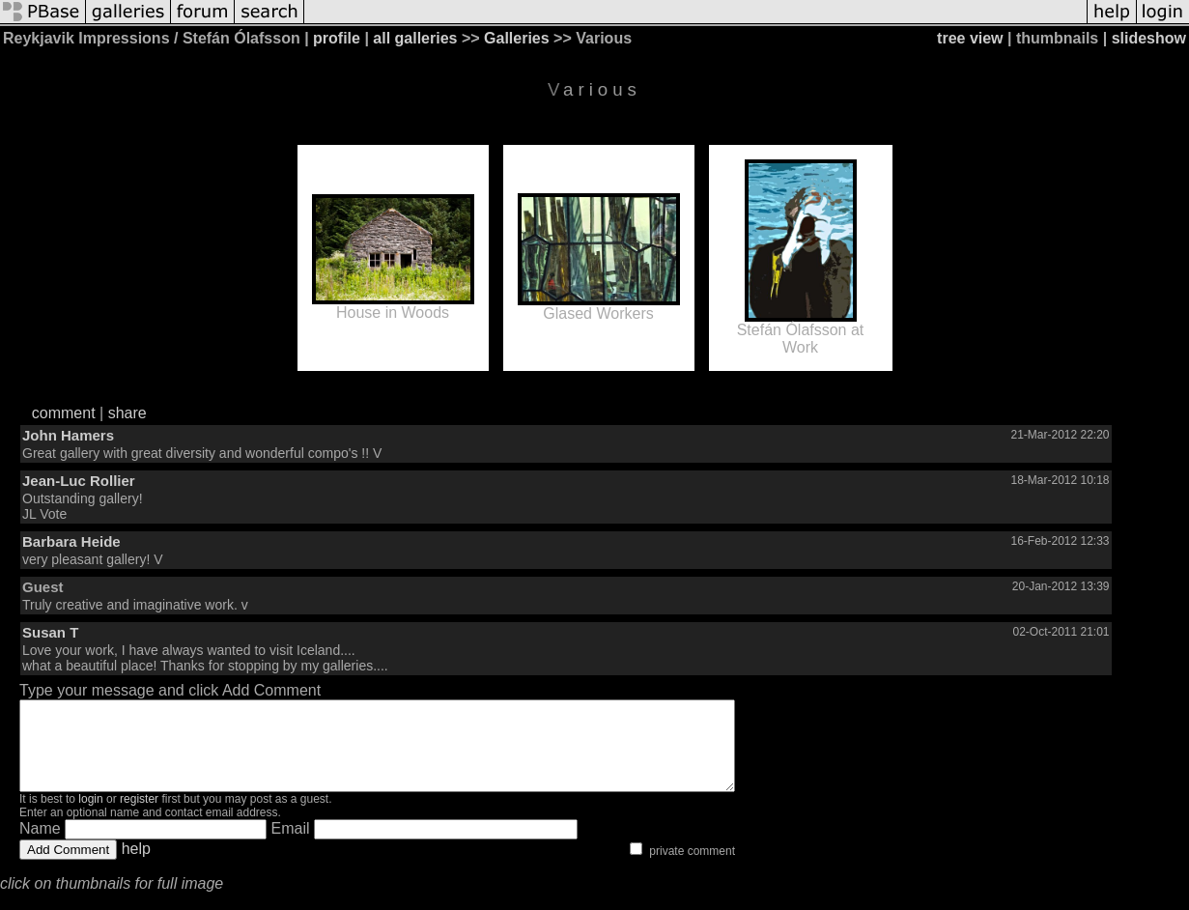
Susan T (50, 632)
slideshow (1149, 38)
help (136, 866)
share (127, 413)
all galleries (415, 38)
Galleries (517, 38)
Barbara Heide (71, 541)
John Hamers (68, 435)
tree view (970, 38)
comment (64, 413)
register (139, 816)
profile (336, 38)
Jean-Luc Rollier (78, 480)
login (90, 816)
